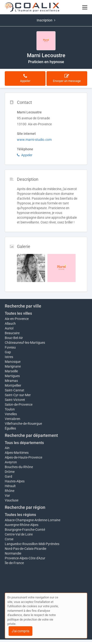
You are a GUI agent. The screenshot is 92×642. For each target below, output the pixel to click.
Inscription (46, 20)
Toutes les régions (20, 514)
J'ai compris (20, 631)
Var (7, 495)
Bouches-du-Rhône (19, 467)
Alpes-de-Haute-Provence (23, 457)
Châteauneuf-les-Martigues (25, 342)
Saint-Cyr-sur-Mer (18, 395)
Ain (7, 448)
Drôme (10, 472)
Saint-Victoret (15, 400)
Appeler (24, 155)
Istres (9, 357)
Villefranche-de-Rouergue (23, 423)
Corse (9, 539)
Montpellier (13, 385)
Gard (8, 476)
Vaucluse (11, 500)
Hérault (10, 486)
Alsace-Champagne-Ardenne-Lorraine (32, 520)
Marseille (11, 371)
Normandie (13, 553)
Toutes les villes (18, 313)
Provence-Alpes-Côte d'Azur (25, 558)
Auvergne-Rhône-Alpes (21, 525)
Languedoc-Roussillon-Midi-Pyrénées (32, 544)
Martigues (12, 376)
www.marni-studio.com (34, 140)
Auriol (9, 328)
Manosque (12, 362)
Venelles (11, 414)
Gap (8, 352)
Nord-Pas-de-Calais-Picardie (25, 549)
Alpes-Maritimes (17, 453)
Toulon (10, 409)
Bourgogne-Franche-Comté (25, 529)
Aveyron (11, 462)
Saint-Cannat (14, 390)
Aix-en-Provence (17, 319)
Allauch (10, 323)
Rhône (9, 491)
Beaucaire (12, 333)
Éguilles (10, 428)
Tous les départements (24, 442)
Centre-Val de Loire (19, 534)
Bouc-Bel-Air (14, 338)
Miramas (11, 381)
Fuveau (10, 347)
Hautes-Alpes (15, 481)
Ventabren (12, 419)
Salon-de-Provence (18, 404)
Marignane (13, 366)
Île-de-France (14, 563)
